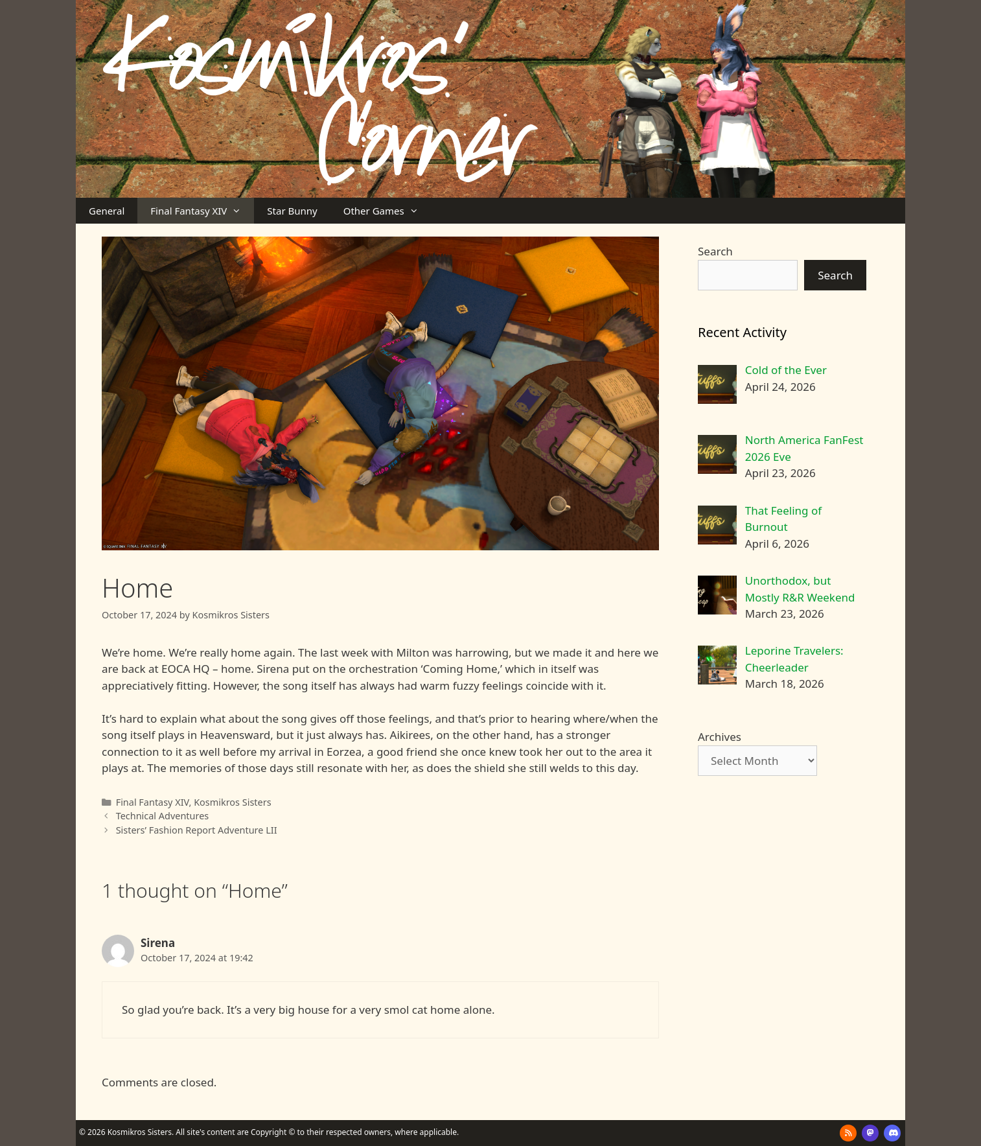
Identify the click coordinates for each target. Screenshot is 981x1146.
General (106, 210)
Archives (719, 736)
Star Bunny (292, 210)
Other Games (387, 211)
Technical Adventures (162, 816)
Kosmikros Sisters (232, 802)
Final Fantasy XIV (202, 211)
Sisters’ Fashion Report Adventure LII (196, 830)
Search (715, 251)
